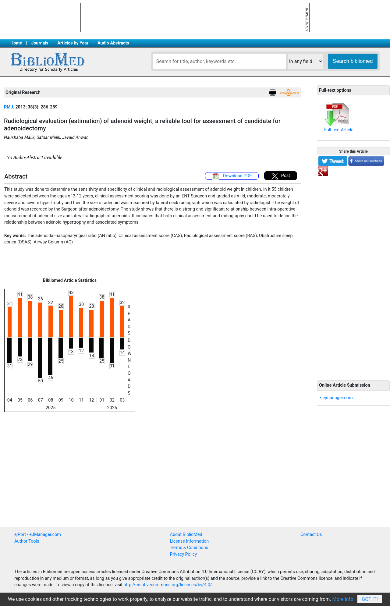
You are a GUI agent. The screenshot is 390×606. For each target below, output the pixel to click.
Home (16, 43)
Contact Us (311, 534)
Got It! (370, 599)
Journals (39, 43)
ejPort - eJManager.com (37, 534)
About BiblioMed (186, 534)
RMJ (8, 107)
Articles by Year (72, 43)
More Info (342, 599)
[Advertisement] (353, 275)
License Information (189, 541)
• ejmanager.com (336, 397)
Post (280, 176)
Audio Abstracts (113, 43)
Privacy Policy (183, 554)
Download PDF (232, 176)
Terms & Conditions (189, 547)
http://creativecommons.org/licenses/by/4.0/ (168, 584)
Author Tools (26, 541)
